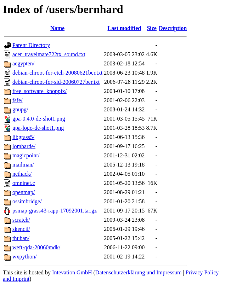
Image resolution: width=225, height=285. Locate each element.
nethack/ (22, 174)
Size (152, 28)
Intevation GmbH (72, 272)
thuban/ (20, 238)
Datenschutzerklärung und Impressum (138, 272)
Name (57, 28)
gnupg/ (20, 109)
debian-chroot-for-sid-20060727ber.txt (56, 82)
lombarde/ (23, 146)
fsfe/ (17, 100)
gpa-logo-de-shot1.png (38, 128)
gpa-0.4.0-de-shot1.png (38, 119)
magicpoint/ (25, 155)
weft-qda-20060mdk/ (36, 247)
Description (173, 28)
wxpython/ (24, 257)
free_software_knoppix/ (39, 91)
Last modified (124, 28)
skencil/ (21, 229)
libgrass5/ (23, 137)
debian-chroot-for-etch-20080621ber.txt (57, 73)
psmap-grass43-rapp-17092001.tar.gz (54, 211)
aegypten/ (23, 63)
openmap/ (23, 192)
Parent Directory (31, 45)
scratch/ (21, 220)
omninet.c (23, 183)
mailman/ (23, 165)
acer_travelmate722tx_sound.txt (48, 54)
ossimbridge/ (27, 201)
